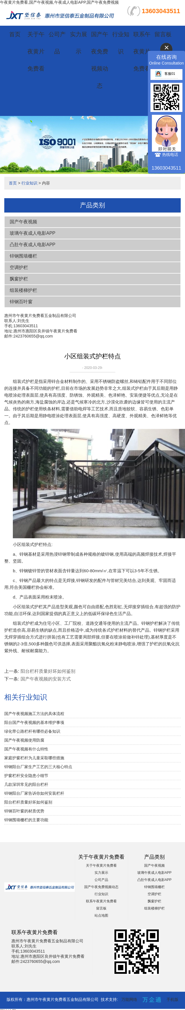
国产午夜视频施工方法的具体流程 (34, 713)
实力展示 (101, 873)
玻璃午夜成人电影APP (32, 233)
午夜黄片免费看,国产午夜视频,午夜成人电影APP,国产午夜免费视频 (59, 2)
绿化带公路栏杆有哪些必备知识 (32, 731)
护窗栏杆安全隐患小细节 (26, 775)
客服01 (165, 74)
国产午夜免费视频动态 (101, 887)
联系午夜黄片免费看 (141, 51)
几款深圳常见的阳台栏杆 (26, 784)
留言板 (163, 34)
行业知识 (29, 183)
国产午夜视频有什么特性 (26, 749)
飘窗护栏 (19, 278)
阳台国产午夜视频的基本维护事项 (34, 722)
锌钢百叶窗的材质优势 (24, 811)
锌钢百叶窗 (21, 301)
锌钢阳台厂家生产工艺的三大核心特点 (38, 766)
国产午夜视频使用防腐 (24, 740)
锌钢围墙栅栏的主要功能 (26, 820)
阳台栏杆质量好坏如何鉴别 (48, 671)
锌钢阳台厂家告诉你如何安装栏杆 (34, 793)
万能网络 (129, 999)
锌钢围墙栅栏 (23, 256)
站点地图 (101, 915)
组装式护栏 (133, 388)
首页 (15, 34)
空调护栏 (19, 267)
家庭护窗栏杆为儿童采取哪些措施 (34, 758)
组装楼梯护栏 (23, 290)
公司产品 (101, 880)
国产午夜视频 (23, 221)
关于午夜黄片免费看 (36, 51)
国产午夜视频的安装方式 (46, 678)
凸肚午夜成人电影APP (32, 244)
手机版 (172, 999)
